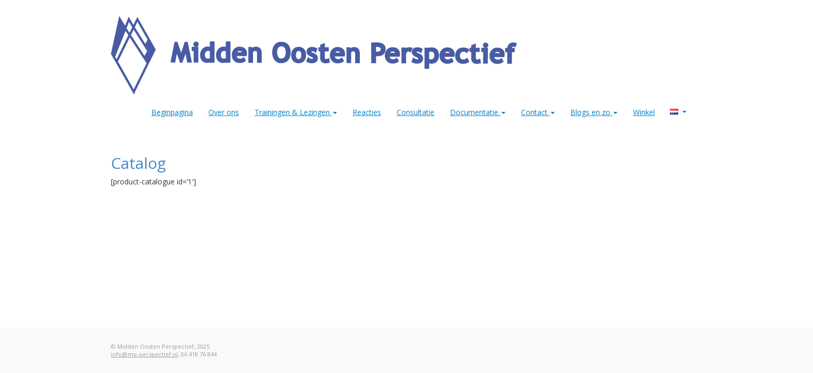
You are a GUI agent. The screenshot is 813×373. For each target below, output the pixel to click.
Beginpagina (172, 112)
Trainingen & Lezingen (296, 112)
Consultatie (415, 112)
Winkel (644, 112)
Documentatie (478, 112)
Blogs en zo (594, 112)
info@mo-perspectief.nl (144, 354)
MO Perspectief (684, 112)
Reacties (367, 112)
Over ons (223, 112)
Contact (538, 112)
